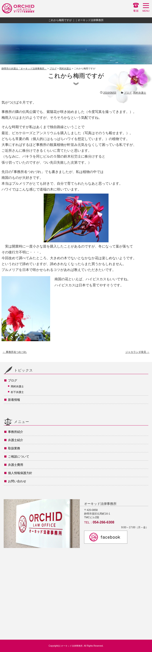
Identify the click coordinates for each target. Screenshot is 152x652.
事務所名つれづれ (15, 352)
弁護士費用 (15, 464)
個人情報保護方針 (20, 473)
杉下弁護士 (17, 392)
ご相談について (18, 456)
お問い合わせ (17, 481)
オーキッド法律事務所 (72, 646)
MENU (145, 8)
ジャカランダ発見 (137, 352)
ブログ (53, 68)
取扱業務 (14, 448)
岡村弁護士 (65, 68)
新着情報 (14, 399)
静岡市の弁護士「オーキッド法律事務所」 (24, 68)
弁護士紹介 (15, 440)
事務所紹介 (15, 432)
